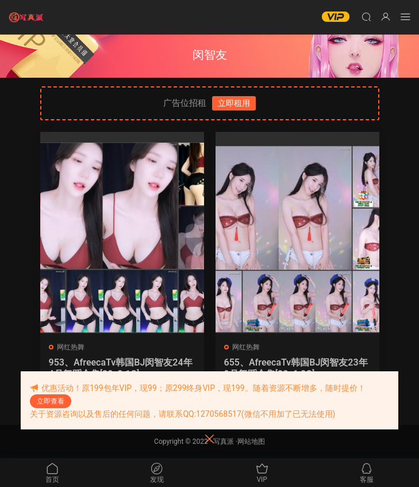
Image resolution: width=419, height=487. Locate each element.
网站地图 (251, 441)
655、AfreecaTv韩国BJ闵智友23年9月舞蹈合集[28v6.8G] (296, 368)
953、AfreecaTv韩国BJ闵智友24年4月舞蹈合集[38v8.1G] (121, 368)
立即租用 (234, 103)
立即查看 (50, 401)
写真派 (223, 441)
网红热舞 (70, 347)
